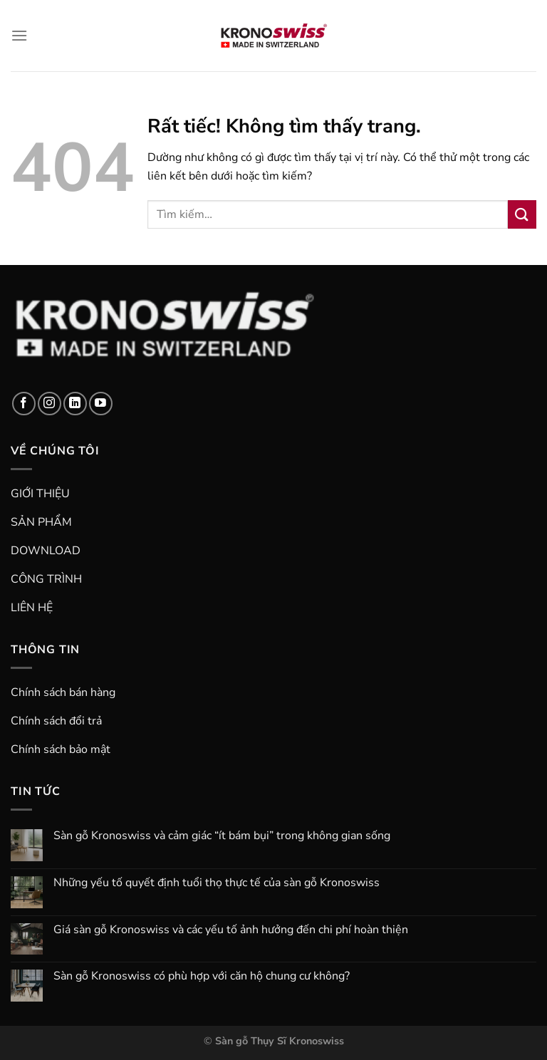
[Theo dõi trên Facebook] (24, 403)
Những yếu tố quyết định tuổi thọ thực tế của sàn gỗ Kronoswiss (216, 883)
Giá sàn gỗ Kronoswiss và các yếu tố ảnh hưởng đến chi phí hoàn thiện (230, 930)
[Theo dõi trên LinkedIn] (75, 403)
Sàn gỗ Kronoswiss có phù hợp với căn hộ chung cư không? (201, 976)
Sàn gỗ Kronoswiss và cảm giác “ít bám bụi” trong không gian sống (221, 836)
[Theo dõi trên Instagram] (49, 403)
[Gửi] (522, 214)
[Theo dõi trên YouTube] (101, 403)
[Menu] (19, 35)
